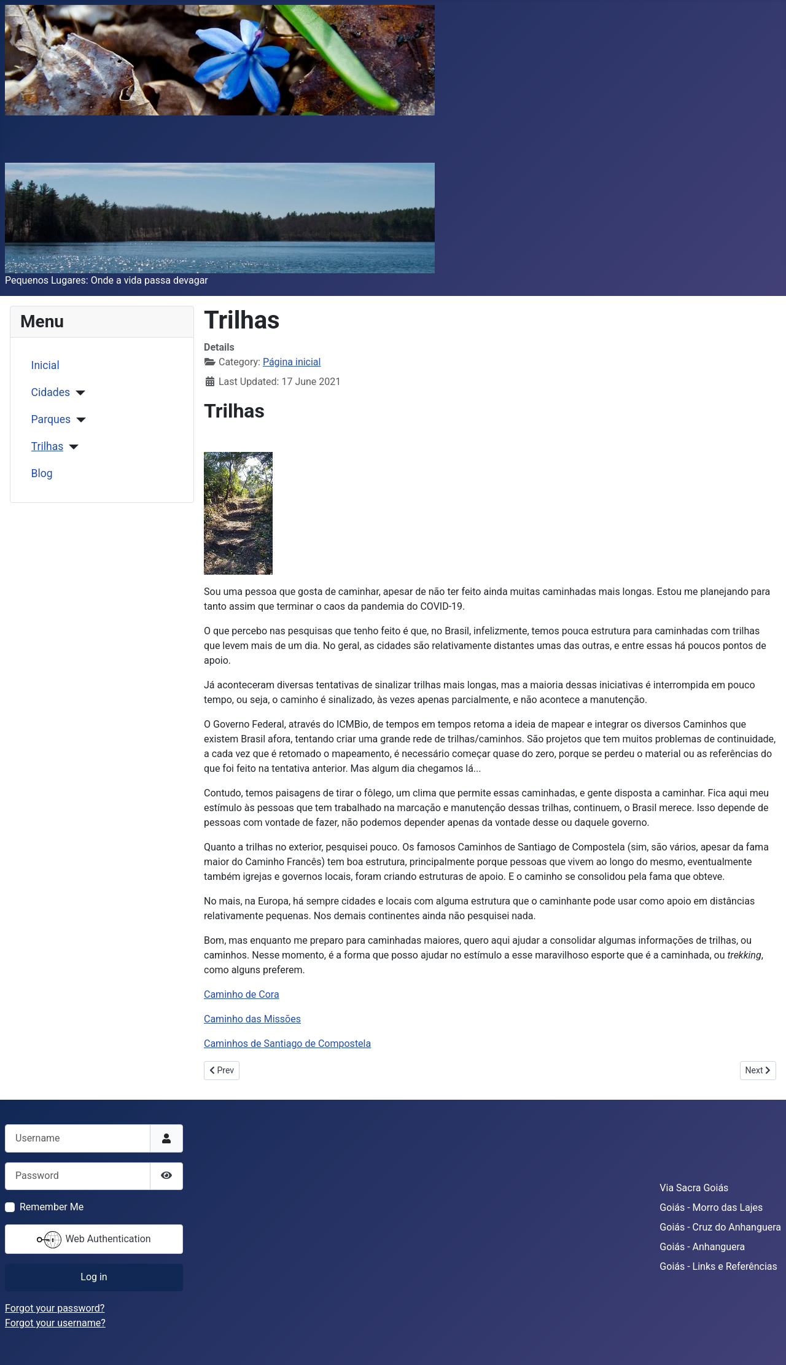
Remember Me (52, 1207)
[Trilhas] (71, 447)
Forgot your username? (55, 1323)
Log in (93, 1277)
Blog (42, 473)
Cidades (51, 392)
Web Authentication (93, 1239)
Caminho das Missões (252, 1019)
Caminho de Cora (241, 994)
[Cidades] (77, 393)
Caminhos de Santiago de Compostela (287, 1043)
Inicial (45, 365)
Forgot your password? (54, 1308)
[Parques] (78, 420)
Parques (51, 419)
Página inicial (292, 362)
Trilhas (47, 446)
